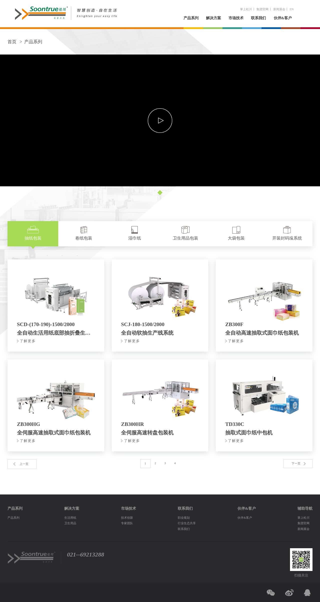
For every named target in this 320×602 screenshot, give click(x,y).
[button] (160, 192)
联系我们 (258, 18)
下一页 (296, 463)
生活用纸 (70, 517)
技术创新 (127, 517)
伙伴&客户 (283, 18)
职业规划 (184, 517)
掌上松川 (246, 9)
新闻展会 (279, 9)
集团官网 (262, 9)
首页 (12, 41)
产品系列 (191, 18)
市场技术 (236, 18)
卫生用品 (70, 523)
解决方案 (213, 18)
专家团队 (127, 523)
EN (292, 9)
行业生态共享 (187, 523)
